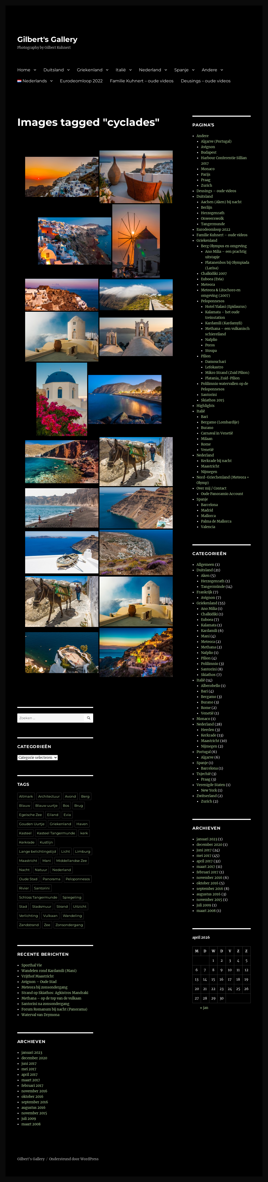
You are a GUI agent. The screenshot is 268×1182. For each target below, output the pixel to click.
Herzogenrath (213, 213)
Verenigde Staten (211, 785)
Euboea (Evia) (212, 279)
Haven (82, 824)
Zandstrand (29, 925)
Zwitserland (207, 796)
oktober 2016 (32, 1096)
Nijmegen (209, 472)
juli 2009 (28, 1118)
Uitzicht (79, 906)
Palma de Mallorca (216, 521)
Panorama (51, 879)
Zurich (206, 185)
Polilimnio (209, 664)
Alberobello (210, 686)
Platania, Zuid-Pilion (222, 378)
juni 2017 (29, 1063)
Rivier (24, 888)
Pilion (206, 356)
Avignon (208, 147)
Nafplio (211, 339)
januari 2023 (31, 1052)
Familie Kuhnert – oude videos (142, 80)
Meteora (208, 284)
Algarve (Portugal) (216, 141)
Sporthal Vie (31, 965)
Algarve (207, 757)
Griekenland (90, 69)
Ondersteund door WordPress (74, 1159)
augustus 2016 (33, 1107)
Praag (205, 180)
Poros (210, 345)
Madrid (207, 510)
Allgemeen (205, 564)
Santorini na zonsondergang (45, 1004)
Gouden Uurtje (31, 824)
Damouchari (215, 361)
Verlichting (28, 916)
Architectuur (49, 796)
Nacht (24, 870)
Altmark (26, 796)
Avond (70, 796)
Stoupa (211, 350)
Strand (62, 906)
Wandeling (72, 916)
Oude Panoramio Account (222, 494)
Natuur (41, 870)
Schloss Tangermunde (38, 897)
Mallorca (208, 516)
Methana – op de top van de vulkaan (51, 998)
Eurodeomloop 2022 (81, 80)
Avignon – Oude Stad (39, 982)
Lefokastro (214, 367)
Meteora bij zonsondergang (44, 987)
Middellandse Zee (71, 860)
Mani (46, 860)
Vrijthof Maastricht (37, 976)
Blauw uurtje (46, 805)
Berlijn (206, 207)
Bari (204, 417)
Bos (66, 805)
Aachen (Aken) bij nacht (221, 202)
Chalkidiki (209, 614)
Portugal (204, 752)
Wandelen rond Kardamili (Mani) (49, 971)
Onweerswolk (212, 218)
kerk (84, 833)
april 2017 (29, 1074)
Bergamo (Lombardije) (220, 422)
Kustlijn (46, 842)
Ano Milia (209, 608)
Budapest (208, 152)
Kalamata (208, 625)
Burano (207, 428)
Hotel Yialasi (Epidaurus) (226, 306)
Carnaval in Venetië (217, 433)
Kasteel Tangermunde (56, 833)
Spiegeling (72, 897)
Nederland (150, 69)
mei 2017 (28, 1069)
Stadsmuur (41, 906)
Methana (208, 647)
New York (209, 790)
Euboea (207, 619)
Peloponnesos (78, 879)
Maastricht (28, 860)
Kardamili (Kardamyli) (223, 323)
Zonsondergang (69, 925)
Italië (121, 69)
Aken (205, 575)
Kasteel (25, 833)
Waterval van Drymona (40, 1015)
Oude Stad (28, 879)
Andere (209, 69)
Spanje (181, 69)
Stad (23, 906)
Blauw (24, 805)
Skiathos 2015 (212, 400)
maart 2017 (30, 1080)
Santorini (42, 888)
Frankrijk (204, 592)
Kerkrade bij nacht (216, 461)
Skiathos (208, 675)
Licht (65, 851)
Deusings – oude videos (206, 80)
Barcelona (209, 505)
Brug (78, 805)
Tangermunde (213, 224)
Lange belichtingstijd (37, 851)
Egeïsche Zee (30, 815)
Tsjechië (204, 774)
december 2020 (34, 1058)
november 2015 (34, 1113)
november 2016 (34, 1091)
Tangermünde (213, 586)
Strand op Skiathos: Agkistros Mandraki (54, 993)
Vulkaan (50, 916)
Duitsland (53, 69)
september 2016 (34, 1102)
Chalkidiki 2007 (214, 273)
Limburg (82, 851)
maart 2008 (31, 1124)
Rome (206, 444)
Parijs (205, 174)
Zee (47, 925)
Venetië (207, 450)
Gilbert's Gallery (47, 39)
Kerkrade (27, 842)
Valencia (208, 527)
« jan (204, 1008)
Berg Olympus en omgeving (224, 246)
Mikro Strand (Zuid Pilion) (227, 372)
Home (23, 69)
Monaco (208, 169)
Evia (67, 815)
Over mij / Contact (211, 488)
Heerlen (207, 730)
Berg (85, 796)
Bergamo (208, 697)
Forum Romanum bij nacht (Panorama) (54, 1009)
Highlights (206, 406)
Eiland (52, 815)
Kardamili (209, 630)
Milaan (207, 439)
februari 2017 (32, 1085)
